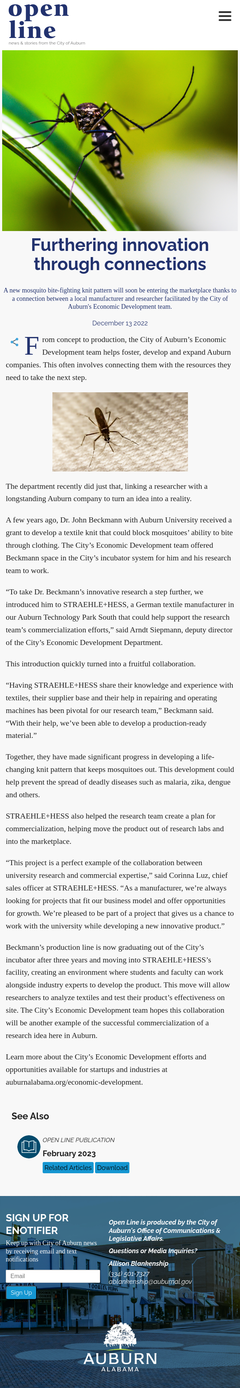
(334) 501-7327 (129, 1273)
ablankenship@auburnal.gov (150, 1281)
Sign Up (21, 1292)
